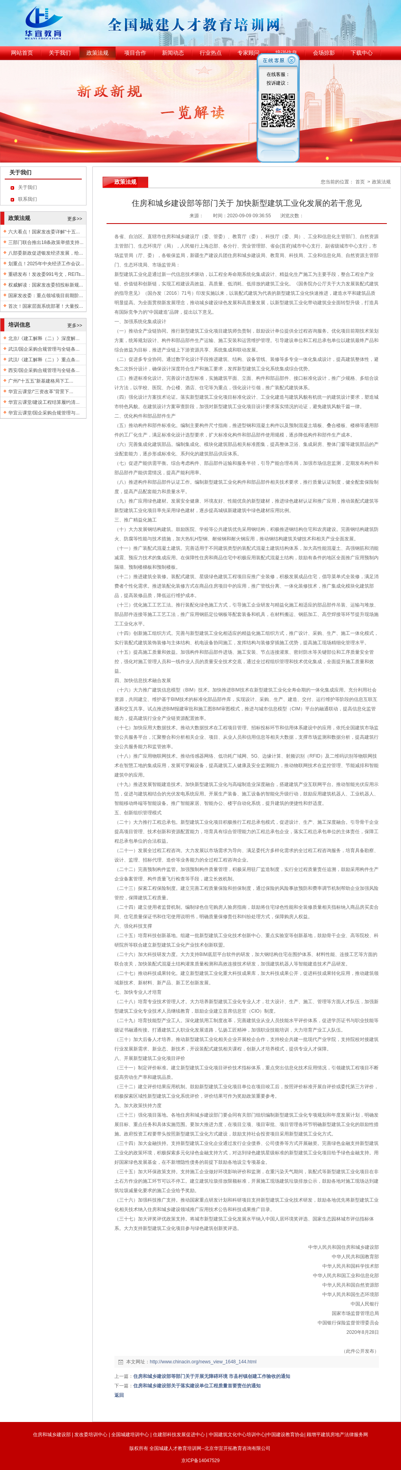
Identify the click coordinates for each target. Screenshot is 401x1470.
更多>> (74, 219)
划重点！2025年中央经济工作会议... (46, 263)
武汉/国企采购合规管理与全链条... (43, 349)
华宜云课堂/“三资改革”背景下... (40, 391)
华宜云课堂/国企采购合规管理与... (43, 413)
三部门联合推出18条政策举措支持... (45, 242)
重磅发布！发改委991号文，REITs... (46, 274)
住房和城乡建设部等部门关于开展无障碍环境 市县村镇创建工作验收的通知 (211, 1376)
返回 (119, 1395)
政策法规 (381, 182)
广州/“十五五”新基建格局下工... (40, 381)
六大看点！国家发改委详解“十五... (44, 232)
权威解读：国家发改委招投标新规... (45, 285)
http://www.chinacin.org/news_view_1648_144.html (203, 1362)
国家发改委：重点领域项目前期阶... (45, 295)
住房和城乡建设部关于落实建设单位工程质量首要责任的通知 (197, 1386)
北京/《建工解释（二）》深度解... (43, 338)
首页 (360, 182)
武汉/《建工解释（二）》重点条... (43, 359)
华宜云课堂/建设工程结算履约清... (43, 402)
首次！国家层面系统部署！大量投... (45, 306)
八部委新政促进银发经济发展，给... (45, 253)
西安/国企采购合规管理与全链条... (43, 370)
